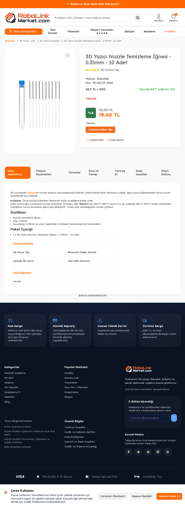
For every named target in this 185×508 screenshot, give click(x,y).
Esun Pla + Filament (76, 387)
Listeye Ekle (95, 140)
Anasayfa (10, 40)
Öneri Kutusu (166, 172)
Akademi (149, 31)
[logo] (27, 17)
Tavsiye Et (120, 172)
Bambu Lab (71, 377)
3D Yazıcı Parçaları (50, 40)
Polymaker (71, 382)
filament (31, 192)
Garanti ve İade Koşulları (79, 441)
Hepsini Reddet (142, 496)
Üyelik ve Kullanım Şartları (79, 431)
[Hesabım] (159, 17)
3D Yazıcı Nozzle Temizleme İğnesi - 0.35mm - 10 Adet (93, 40)
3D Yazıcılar (11, 387)
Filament (73, 31)
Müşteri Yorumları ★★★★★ (102, 31)
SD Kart (9, 377)
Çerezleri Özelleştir (112, 496)
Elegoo (68, 396)
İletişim (130, 31)
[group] (40, 100)
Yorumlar (74, 172)
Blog (7, 401)
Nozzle (17, 281)
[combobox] (96, 17)
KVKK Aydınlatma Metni (17, 426)
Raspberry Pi (12, 392)
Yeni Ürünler (53, 31)
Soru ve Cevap (94, 172)
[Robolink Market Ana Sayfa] (153, 369)
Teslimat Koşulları (74, 427)
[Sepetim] (173, 17)
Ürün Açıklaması (15, 172)
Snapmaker (71, 392)
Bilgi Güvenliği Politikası (17, 446)
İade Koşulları (141, 172)
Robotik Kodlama (15, 372)
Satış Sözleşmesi (74, 436)
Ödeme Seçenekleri (43, 172)
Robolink (103, 79)
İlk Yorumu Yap (110, 70)
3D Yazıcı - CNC (27, 40)
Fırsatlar (170, 31)
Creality (69, 372)
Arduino (9, 382)
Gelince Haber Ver (100, 129)
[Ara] (137, 17)
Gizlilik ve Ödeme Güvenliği (80, 446)
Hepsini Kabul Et (169, 496)
